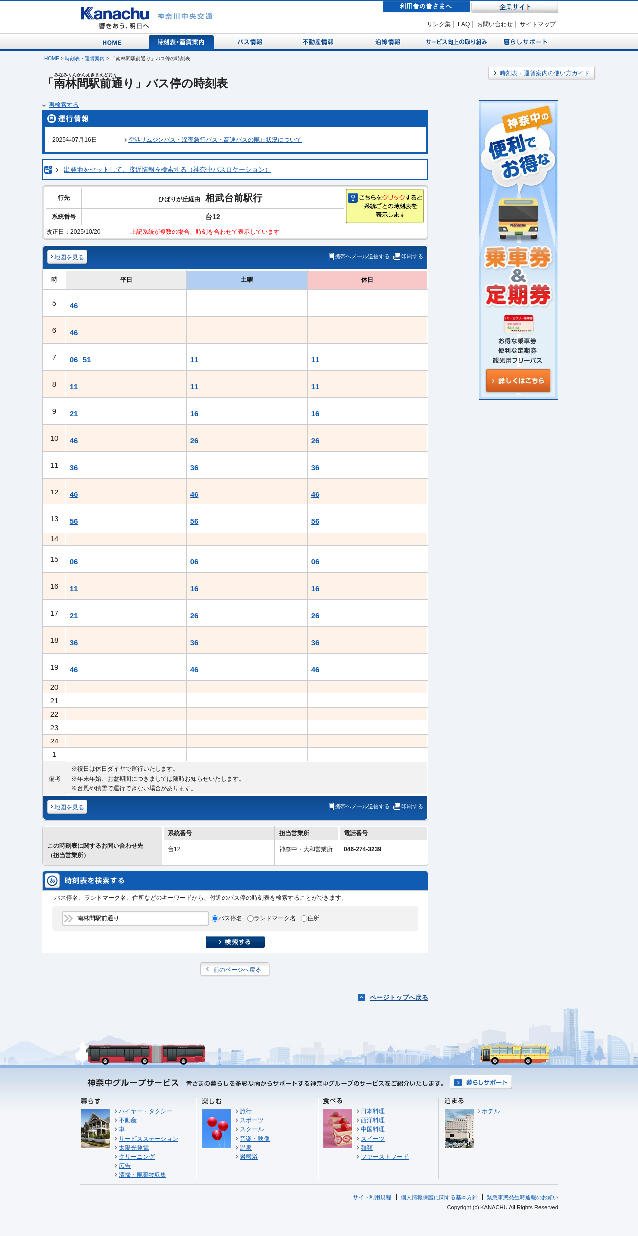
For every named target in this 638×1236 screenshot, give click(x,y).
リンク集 (439, 24)
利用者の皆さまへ (426, 7)
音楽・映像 (255, 1138)
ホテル (491, 1111)
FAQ (464, 24)
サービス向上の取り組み (455, 41)
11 (194, 359)
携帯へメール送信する (362, 256)
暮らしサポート (524, 41)
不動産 (128, 1120)
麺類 (367, 1147)
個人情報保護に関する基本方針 (439, 1197)
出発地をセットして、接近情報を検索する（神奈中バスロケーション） (167, 169)
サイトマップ (538, 24)
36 (74, 467)
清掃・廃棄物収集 (142, 1174)
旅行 (246, 1111)
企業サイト (514, 7)
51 (87, 359)
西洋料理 (373, 1120)
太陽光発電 (134, 1147)
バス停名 (230, 918)
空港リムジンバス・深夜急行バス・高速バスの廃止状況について (215, 139)
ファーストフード (385, 1156)
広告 (125, 1165)
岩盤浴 (249, 1156)
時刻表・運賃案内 (181, 41)
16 (194, 413)
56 (74, 521)
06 (74, 359)
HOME (51, 58)
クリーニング (137, 1156)
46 (74, 305)
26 (194, 440)
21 (74, 413)
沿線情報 (386, 41)
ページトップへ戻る (399, 997)
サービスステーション (148, 1138)
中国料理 (373, 1129)
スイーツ (373, 1138)
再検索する (64, 104)
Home (114, 41)
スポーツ (252, 1120)
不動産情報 (319, 41)
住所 (313, 918)
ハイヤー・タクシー (145, 1111)
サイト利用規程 (372, 1197)
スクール (252, 1129)
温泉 (246, 1147)
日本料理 (373, 1111)
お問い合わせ (495, 24)
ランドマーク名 (275, 918)
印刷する (412, 256)
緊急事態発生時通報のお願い (522, 1197)
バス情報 (250, 41)
